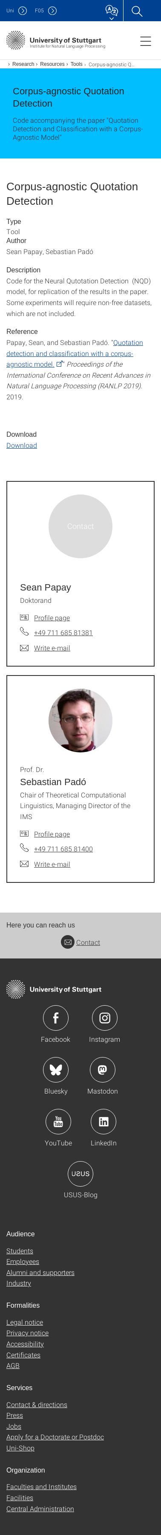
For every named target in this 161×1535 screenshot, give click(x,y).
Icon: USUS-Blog (80, 1174)
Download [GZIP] (21, 445)
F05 (39, 10)
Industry (18, 1282)
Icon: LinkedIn (103, 1121)
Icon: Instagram (105, 1018)
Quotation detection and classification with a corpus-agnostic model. (74, 353)
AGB (13, 1365)
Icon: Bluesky (56, 1070)
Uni (10, 10)
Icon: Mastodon (102, 1070)
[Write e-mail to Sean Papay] (45, 647)
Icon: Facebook (56, 1018)
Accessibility (25, 1343)
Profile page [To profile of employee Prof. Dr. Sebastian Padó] (52, 833)
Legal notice (24, 1321)
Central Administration (40, 1508)
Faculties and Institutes (41, 1486)
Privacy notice (27, 1332)
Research (23, 64)
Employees (22, 1261)
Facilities (19, 1497)
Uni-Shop (20, 1447)
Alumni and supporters (40, 1272)
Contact (80, 942)
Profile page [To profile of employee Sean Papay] (52, 617)
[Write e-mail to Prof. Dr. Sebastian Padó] (45, 864)
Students (19, 1250)
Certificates (23, 1354)
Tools (77, 64)
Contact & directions (36, 1404)
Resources (52, 64)
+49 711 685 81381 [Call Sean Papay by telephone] (63, 632)
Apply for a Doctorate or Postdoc (55, 1436)
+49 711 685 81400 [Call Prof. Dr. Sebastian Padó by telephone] (63, 848)
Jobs (13, 1426)
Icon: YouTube (58, 1121)
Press (14, 1415)
